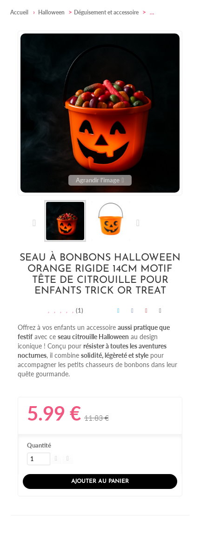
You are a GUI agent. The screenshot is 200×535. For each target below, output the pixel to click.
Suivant (137, 223)
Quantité (39, 445)
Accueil (19, 12)
